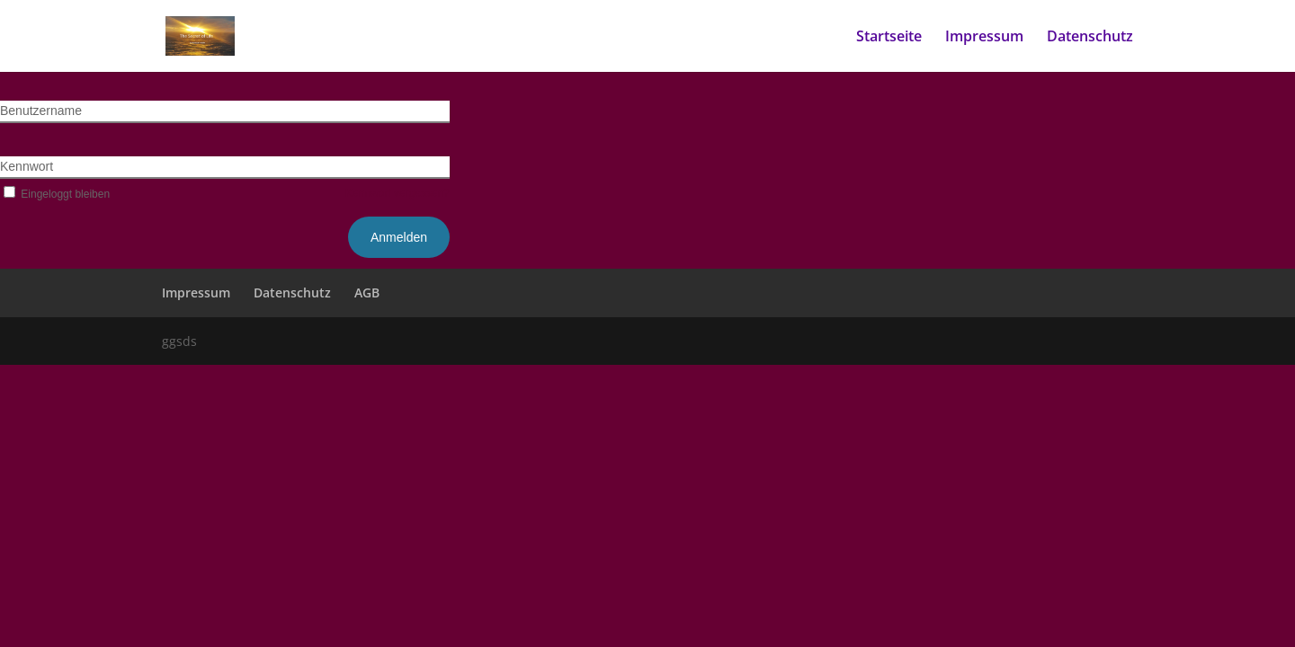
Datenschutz (1090, 38)
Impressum (984, 38)
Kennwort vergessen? (397, 193)
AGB (367, 292)
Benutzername (41, 110)
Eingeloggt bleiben (55, 194)
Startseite (889, 38)
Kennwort (26, 166)
